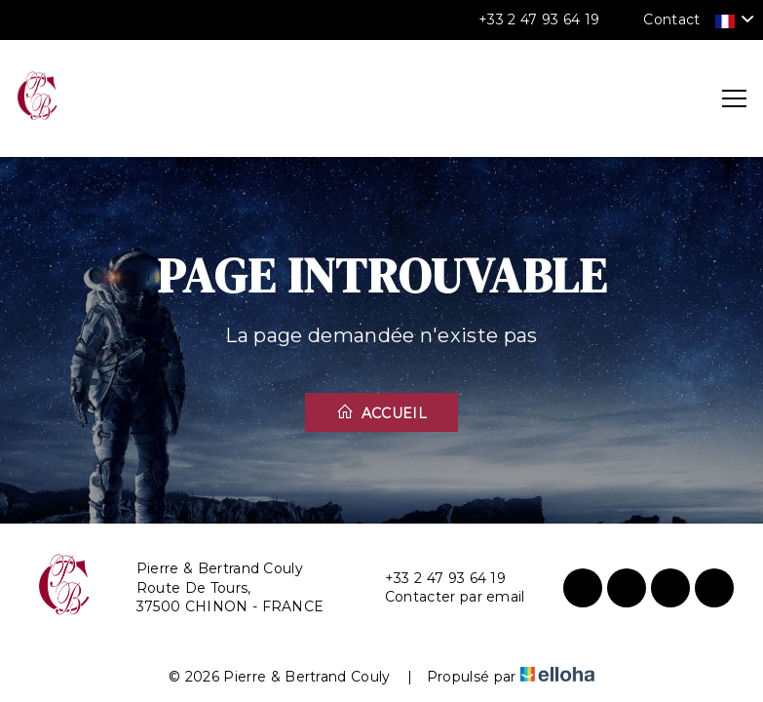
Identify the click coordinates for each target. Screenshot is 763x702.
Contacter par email (443, 597)
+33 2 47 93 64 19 (434, 578)
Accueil (381, 412)
